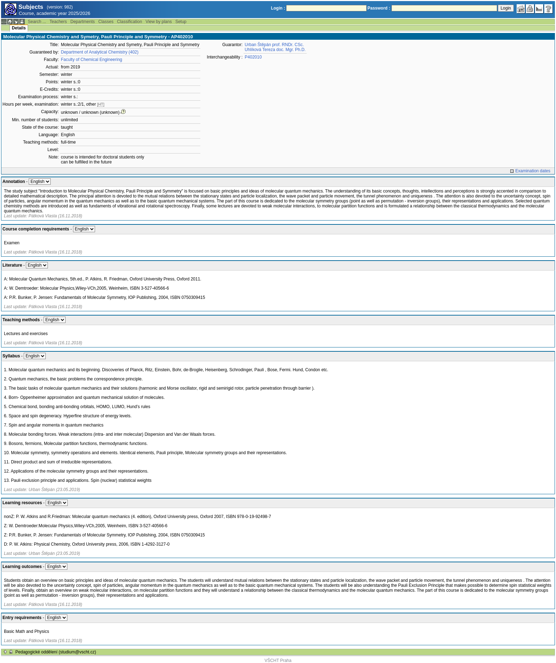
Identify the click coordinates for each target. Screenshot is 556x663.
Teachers (58, 21)
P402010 (253, 57)
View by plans (159, 21)
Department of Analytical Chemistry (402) (100, 52)
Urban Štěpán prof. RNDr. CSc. (274, 44)
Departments (83, 21)
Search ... (37, 21)
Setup (180, 21)
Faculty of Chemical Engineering (91, 59)
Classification (129, 21)
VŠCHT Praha (278, 660)
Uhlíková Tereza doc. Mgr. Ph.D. (275, 49)
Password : (378, 8)
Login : (278, 8)
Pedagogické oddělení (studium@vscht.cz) (55, 652)
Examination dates (532, 170)
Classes (105, 21)
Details (19, 28)
